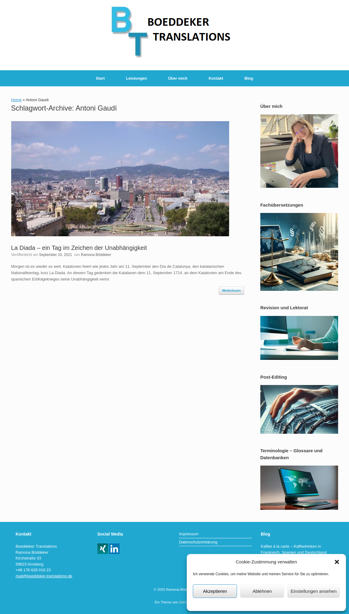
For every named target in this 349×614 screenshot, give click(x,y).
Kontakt (216, 78)
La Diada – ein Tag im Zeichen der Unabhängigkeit (79, 247)
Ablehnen (262, 591)
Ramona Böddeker (96, 255)
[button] (337, 562)
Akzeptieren (215, 591)
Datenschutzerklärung (237, 604)
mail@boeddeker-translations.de (44, 576)
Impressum (305, 604)
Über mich (178, 78)
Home (16, 100)
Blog (249, 78)
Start (100, 78)
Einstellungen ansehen (314, 591)
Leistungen (136, 78)
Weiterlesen (231, 290)
